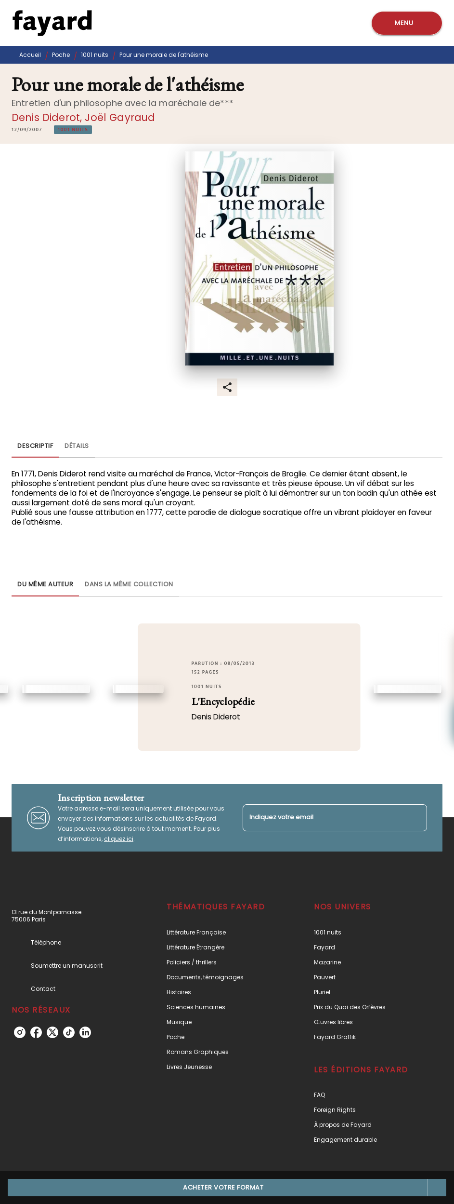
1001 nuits (94, 55)
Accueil (30, 55)
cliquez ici (118, 839)
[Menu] (406, 23)
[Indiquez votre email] (323, 817)
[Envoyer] (415, 817)
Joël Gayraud (120, 117)
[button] (73, 129)
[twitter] (52, 1032)
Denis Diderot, (48, 117)
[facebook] (36, 1032)
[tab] (35, 446)
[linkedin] (85, 1032)
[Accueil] (52, 23)
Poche (61, 55)
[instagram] (20, 1032)
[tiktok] (69, 1032)
